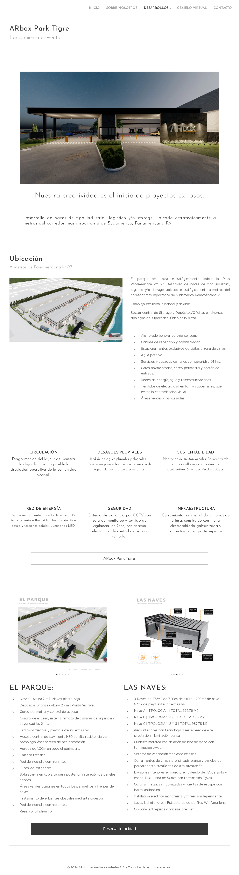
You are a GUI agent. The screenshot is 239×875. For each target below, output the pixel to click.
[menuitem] (204, 8)
